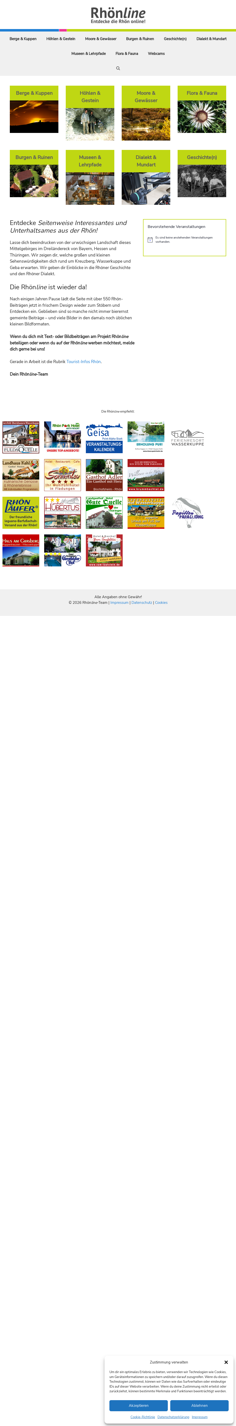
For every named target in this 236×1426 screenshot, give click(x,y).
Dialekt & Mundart (211, 38)
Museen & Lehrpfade (88, 53)
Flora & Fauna (127, 53)
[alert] (185, 240)
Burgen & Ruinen (140, 38)
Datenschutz (141, 602)
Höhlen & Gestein (60, 38)
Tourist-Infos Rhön (83, 362)
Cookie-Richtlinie (143, 1417)
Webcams (156, 53)
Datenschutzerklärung (173, 1417)
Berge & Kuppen (23, 38)
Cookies (161, 602)
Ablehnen (199, 1405)
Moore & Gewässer (100, 38)
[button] (226, 1362)
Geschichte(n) (175, 38)
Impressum (200, 1417)
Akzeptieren (139, 1405)
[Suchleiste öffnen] (118, 68)
